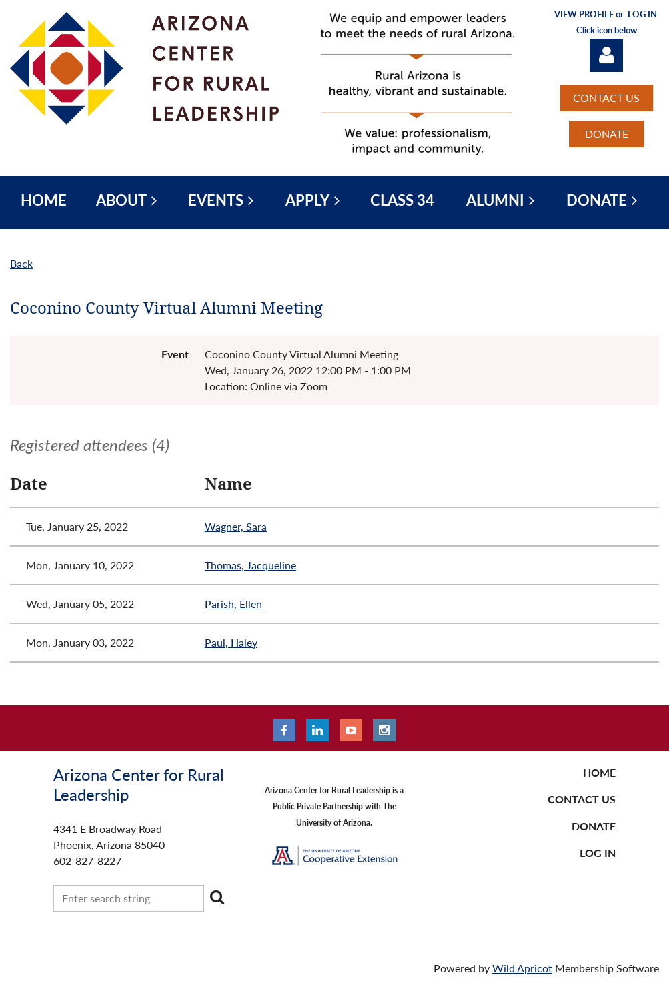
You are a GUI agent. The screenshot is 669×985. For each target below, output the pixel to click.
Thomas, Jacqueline (250, 565)
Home (599, 772)
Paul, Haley (231, 642)
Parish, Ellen (233, 603)
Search (217, 897)
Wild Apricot (522, 968)
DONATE (606, 133)
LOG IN (598, 852)
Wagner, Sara (236, 526)
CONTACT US (606, 97)
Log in (606, 55)
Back (21, 263)
